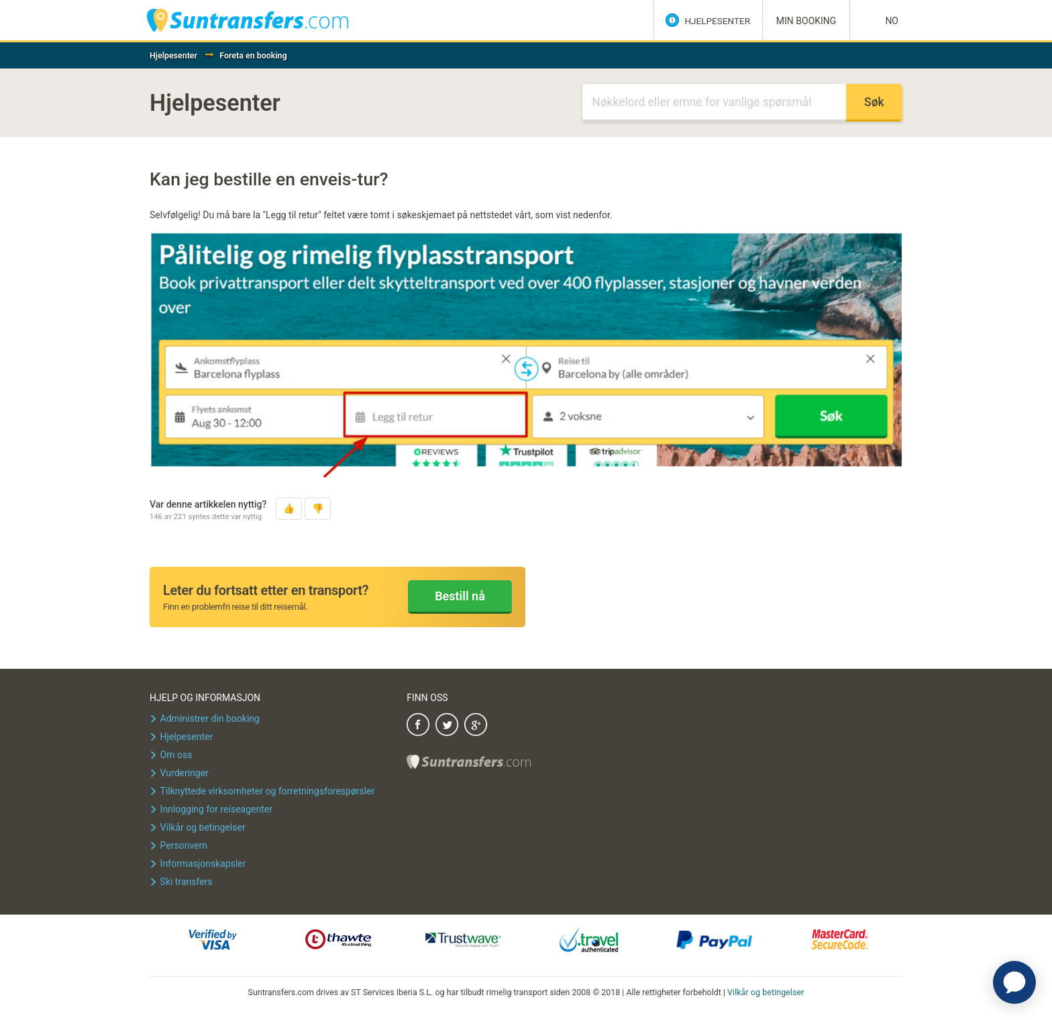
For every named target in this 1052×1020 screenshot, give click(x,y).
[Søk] (714, 103)
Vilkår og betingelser (766, 992)
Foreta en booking (252, 55)
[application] (1014, 982)
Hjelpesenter (173, 55)
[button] (289, 509)
